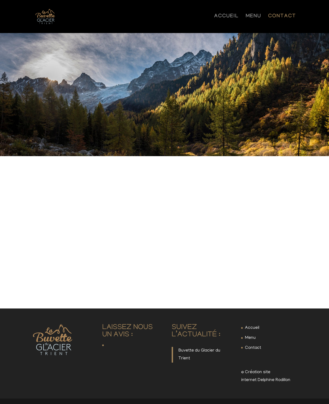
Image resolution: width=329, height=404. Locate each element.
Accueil (226, 17)
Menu (253, 17)
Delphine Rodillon (274, 380)
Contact (282, 17)
